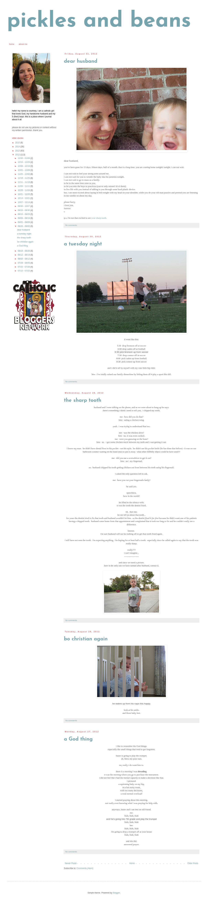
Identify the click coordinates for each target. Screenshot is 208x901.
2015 (17, 142)
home (11, 44)
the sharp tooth (82, 400)
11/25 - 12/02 (24, 174)
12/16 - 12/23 (24, 162)
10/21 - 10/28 (24, 194)
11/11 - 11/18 (24, 182)
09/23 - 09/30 (24, 210)
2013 (17, 151)
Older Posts (192, 863)
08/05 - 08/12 (24, 259)
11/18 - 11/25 (24, 178)
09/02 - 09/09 (24, 222)
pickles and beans (99, 21)
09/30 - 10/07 (24, 206)
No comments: (71, 225)
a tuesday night (83, 244)
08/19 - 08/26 (24, 251)
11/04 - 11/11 (24, 186)
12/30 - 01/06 (24, 158)
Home (132, 863)
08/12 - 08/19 (24, 255)
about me (23, 44)
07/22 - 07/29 (24, 267)
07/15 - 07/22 (24, 271)
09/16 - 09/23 (24, 214)
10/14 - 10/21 (24, 198)
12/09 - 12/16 (24, 166)
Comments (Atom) (84, 868)
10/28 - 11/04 (24, 190)
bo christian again (86, 639)
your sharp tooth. (99, 218)
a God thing (78, 739)
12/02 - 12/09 (24, 170)
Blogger (116, 893)
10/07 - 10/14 (24, 202)
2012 (17, 154)
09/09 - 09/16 (24, 218)
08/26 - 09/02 (24, 226)
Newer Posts (70, 863)
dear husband (80, 61)
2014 (17, 146)
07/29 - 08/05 (24, 263)
